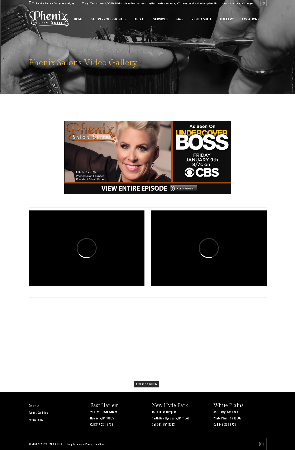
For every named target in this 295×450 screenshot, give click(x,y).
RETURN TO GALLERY (146, 384)
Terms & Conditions (38, 412)
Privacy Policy (36, 419)
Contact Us (34, 405)
